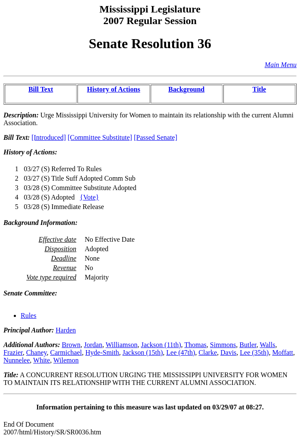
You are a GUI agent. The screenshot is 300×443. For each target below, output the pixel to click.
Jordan (93, 344)
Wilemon (66, 360)
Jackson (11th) (161, 344)
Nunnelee (16, 360)
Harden (66, 330)
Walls (267, 344)
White (41, 360)
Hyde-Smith (102, 352)
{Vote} (89, 197)
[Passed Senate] (155, 137)
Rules (28, 315)
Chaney (36, 352)
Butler (247, 344)
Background (186, 89)
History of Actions (113, 89)
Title (259, 89)
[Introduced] (48, 137)
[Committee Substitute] (100, 137)
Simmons (223, 344)
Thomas (195, 344)
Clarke (207, 352)
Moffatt (282, 352)
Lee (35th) (254, 352)
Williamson (121, 344)
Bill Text (40, 89)
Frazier (13, 352)
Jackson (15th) (142, 352)
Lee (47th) (180, 352)
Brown (71, 344)
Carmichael (66, 352)
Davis (228, 352)
